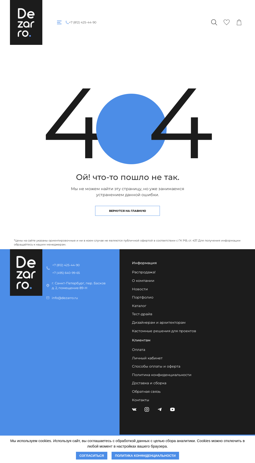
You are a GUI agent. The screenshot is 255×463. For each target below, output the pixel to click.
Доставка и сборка (149, 383)
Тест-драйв (142, 314)
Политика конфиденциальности (161, 375)
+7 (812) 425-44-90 (82, 22)
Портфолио (142, 297)
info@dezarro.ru (65, 298)
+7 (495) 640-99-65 (66, 273)
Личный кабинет (147, 358)
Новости (140, 289)
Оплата (138, 349)
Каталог (139, 306)
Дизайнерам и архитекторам (159, 322)
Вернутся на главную (127, 211)
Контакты (140, 400)
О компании (143, 280)
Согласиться (91, 456)
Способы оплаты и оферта (156, 366)
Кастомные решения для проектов (164, 331)
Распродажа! (144, 272)
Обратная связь (146, 391)
